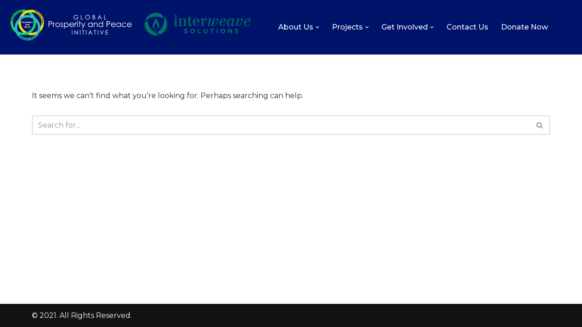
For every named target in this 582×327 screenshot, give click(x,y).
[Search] (281, 125)
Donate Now (524, 27)
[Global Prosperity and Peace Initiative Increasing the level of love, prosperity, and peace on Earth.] (71, 39)
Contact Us (467, 27)
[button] (317, 27)
